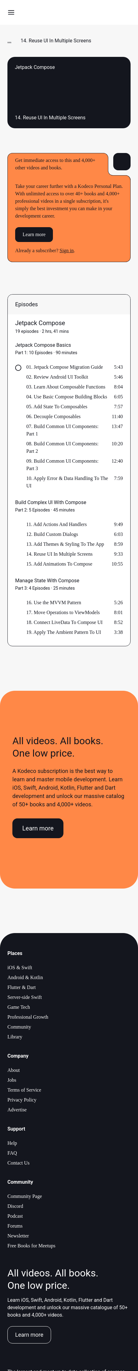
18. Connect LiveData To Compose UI (64, 622)
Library (14, 1036)
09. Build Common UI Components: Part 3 (62, 464)
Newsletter (18, 1235)
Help (12, 1143)
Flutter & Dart (21, 987)
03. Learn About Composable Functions (66, 386)
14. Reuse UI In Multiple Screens (59, 554)
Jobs (11, 1080)
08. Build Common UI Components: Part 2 (62, 447)
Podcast (15, 1216)
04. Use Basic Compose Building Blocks (66, 396)
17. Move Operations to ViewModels (63, 612)
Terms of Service (24, 1090)
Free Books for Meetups (31, 1245)
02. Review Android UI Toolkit (57, 377)
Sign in (67, 250)
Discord (15, 1206)
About (13, 1070)
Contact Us (18, 1162)
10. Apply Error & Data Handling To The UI (67, 482)
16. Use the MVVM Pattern (53, 602)
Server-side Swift (24, 997)
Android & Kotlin (25, 977)
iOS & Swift (19, 967)
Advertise (17, 1109)
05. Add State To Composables (56, 406)
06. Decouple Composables (53, 416)
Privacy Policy (22, 1099)
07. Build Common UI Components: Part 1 (62, 430)
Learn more (34, 234)
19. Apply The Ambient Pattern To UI (63, 632)
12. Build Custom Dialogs (52, 534)
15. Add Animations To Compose (59, 564)
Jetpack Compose (40, 323)
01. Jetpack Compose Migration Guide (64, 367)
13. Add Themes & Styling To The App (65, 544)
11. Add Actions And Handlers (56, 524)
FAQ (12, 1153)
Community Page (24, 1196)
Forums (15, 1226)
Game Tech (18, 1007)
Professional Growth (27, 1017)
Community (19, 1026)
